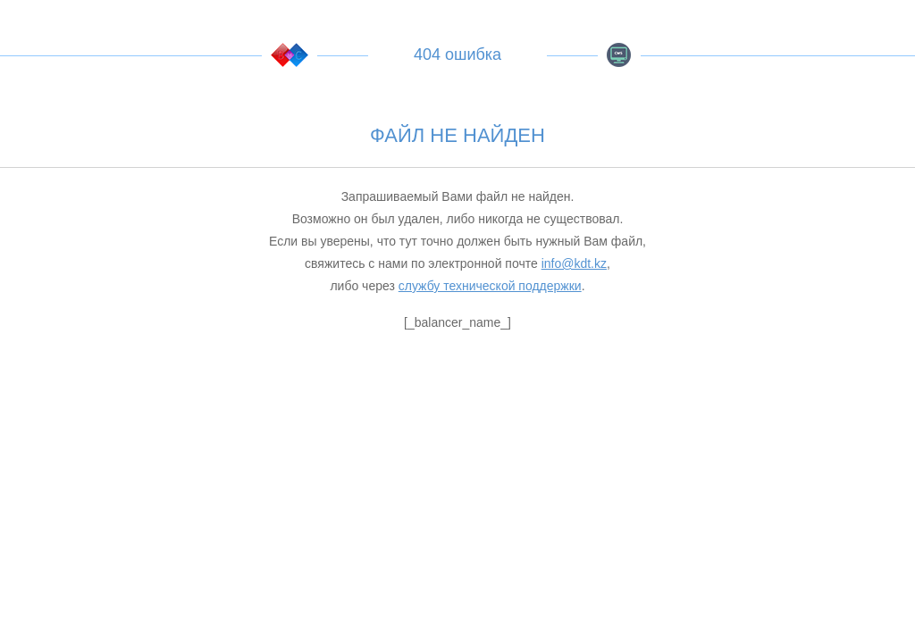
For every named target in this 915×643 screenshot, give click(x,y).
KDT (289, 55)
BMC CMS (619, 55)
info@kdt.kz (574, 263)
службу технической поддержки (490, 286)
